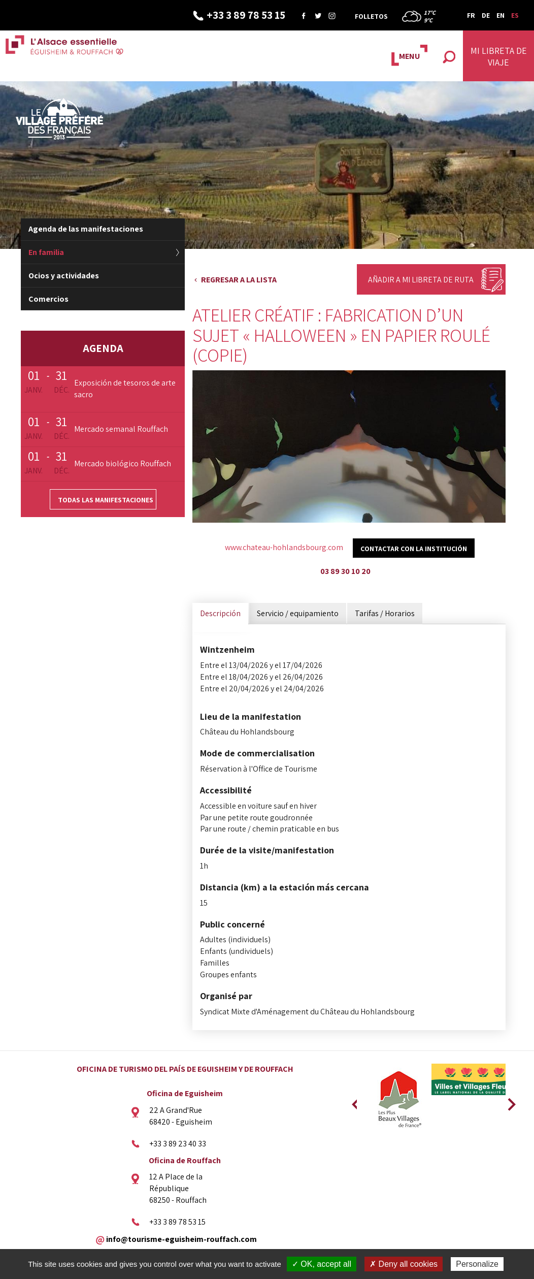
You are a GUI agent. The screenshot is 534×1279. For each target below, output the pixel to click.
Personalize (477, 1264)
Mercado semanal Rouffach (121, 429)
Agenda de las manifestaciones (85, 228)
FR (471, 15)
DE (486, 15)
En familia (46, 252)
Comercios (48, 299)
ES (515, 15)
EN (500, 15)
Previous (354, 1101)
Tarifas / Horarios (385, 613)
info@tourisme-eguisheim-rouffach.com (181, 1238)
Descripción (220, 613)
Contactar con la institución (413, 548)
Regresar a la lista (239, 279)
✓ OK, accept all (321, 1264)
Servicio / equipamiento (298, 613)
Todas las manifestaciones (105, 499)
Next (508, 1101)
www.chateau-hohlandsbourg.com (284, 547)
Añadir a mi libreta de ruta (421, 279)
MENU (409, 56)
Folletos (371, 16)
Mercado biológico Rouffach (122, 463)
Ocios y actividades (63, 275)
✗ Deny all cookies (404, 1264)
